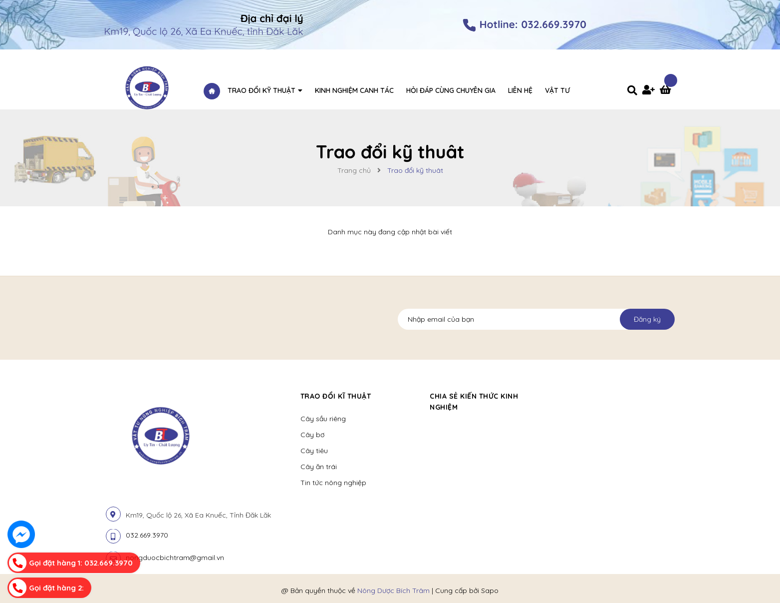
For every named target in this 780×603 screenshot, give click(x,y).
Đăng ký (647, 319)
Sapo (490, 590)
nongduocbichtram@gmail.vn (175, 557)
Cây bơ (312, 434)
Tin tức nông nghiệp (333, 482)
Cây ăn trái (318, 466)
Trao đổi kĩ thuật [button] (335, 396)
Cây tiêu (314, 450)
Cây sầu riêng (323, 418)
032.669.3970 (147, 535)
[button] (562, 396)
